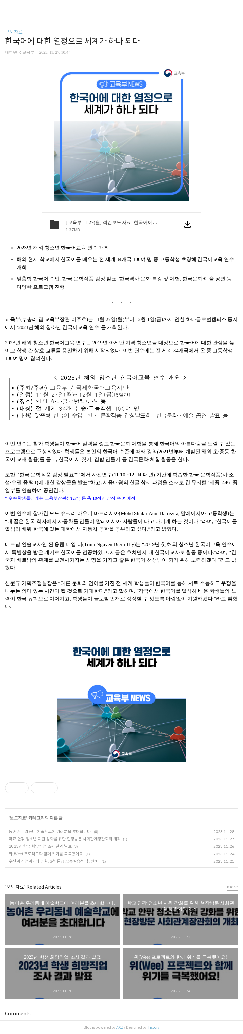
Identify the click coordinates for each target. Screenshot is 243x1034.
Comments (18, 1014)
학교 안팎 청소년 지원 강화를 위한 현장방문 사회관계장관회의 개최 (65, 838)
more (232, 887)
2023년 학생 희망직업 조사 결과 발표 (40, 846)
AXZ (119, 1027)
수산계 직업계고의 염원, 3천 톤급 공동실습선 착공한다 (54, 861)
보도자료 (14, 32)
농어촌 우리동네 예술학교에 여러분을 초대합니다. (50, 831)
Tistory (153, 1027)
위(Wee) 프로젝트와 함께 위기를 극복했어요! (46, 853)
